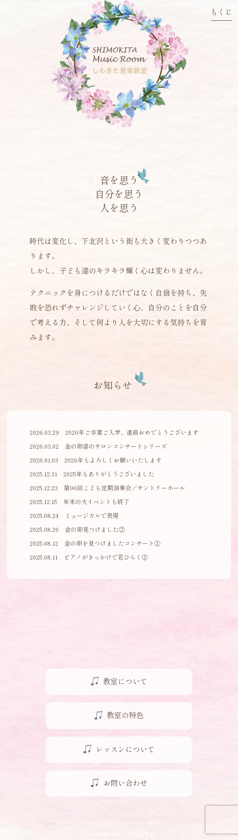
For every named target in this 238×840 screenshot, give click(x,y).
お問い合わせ (125, 782)
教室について (125, 681)
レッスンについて (125, 749)
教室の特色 (125, 714)
